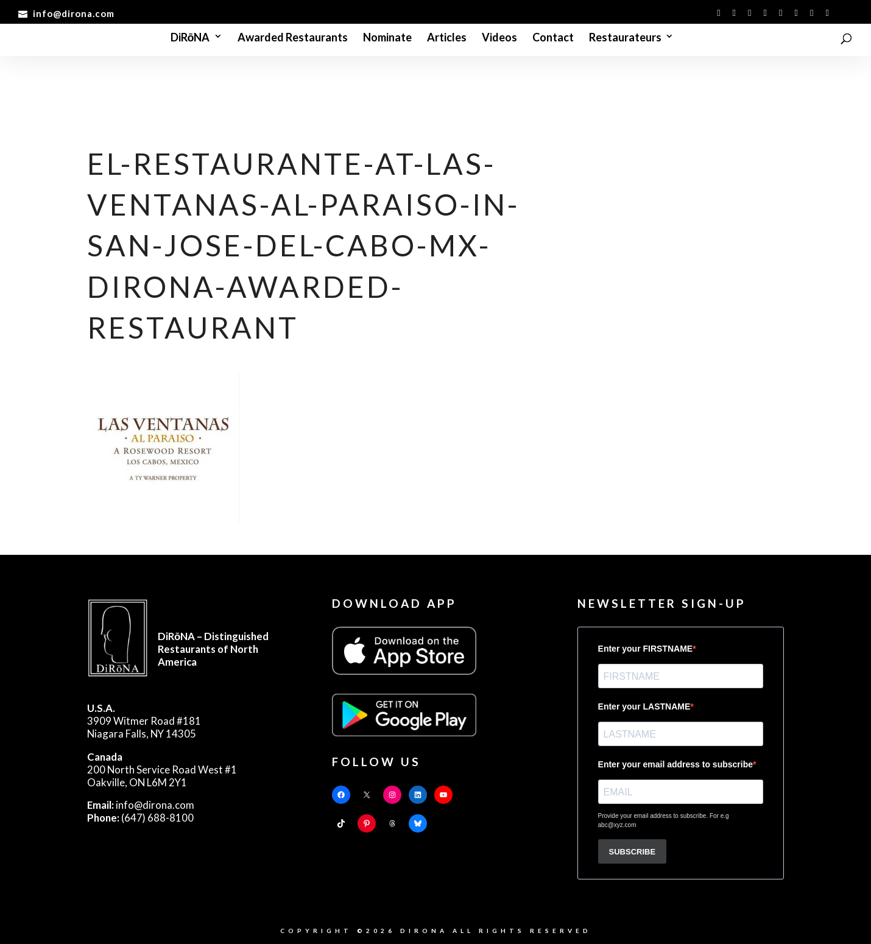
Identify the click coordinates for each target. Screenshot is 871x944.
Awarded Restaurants (293, 38)
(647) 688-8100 (140, 817)
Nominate (387, 38)
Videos (499, 38)
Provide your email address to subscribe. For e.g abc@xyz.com (663, 820)
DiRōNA (190, 38)
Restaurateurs (625, 38)
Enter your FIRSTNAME (645, 648)
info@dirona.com (140, 804)
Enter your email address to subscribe (675, 764)
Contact (553, 38)
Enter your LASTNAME (644, 706)
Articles (447, 38)
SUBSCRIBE (632, 851)
